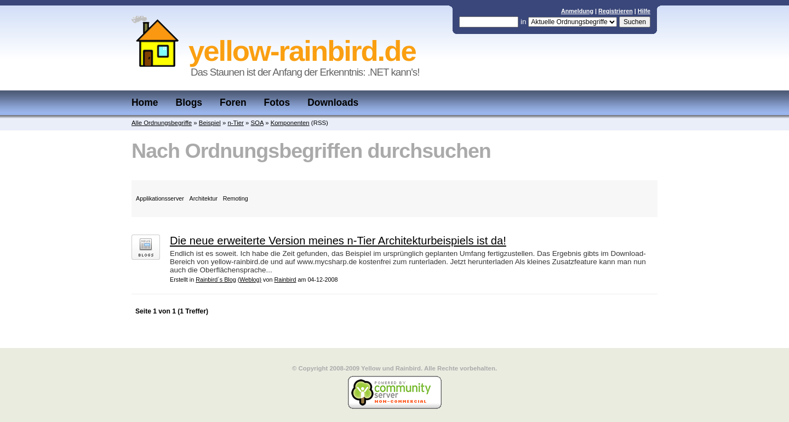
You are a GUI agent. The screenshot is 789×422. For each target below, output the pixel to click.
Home (145, 102)
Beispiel (210, 122)
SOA (257, 122)
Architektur (204, 198)
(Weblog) (249, 279)
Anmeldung (577, 11)
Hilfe (644, 11)
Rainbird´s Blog (216, 279)
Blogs (189, 102)
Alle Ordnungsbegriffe (162, 122)
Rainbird (285, 279)
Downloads (332, 102)
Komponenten (290, 122)
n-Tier (235, 122)
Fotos (277, 102)
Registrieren (615, 11)
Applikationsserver (160, 198)
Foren (233, 102)
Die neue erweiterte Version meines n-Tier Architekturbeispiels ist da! (338, 241)
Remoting (235, 198)
